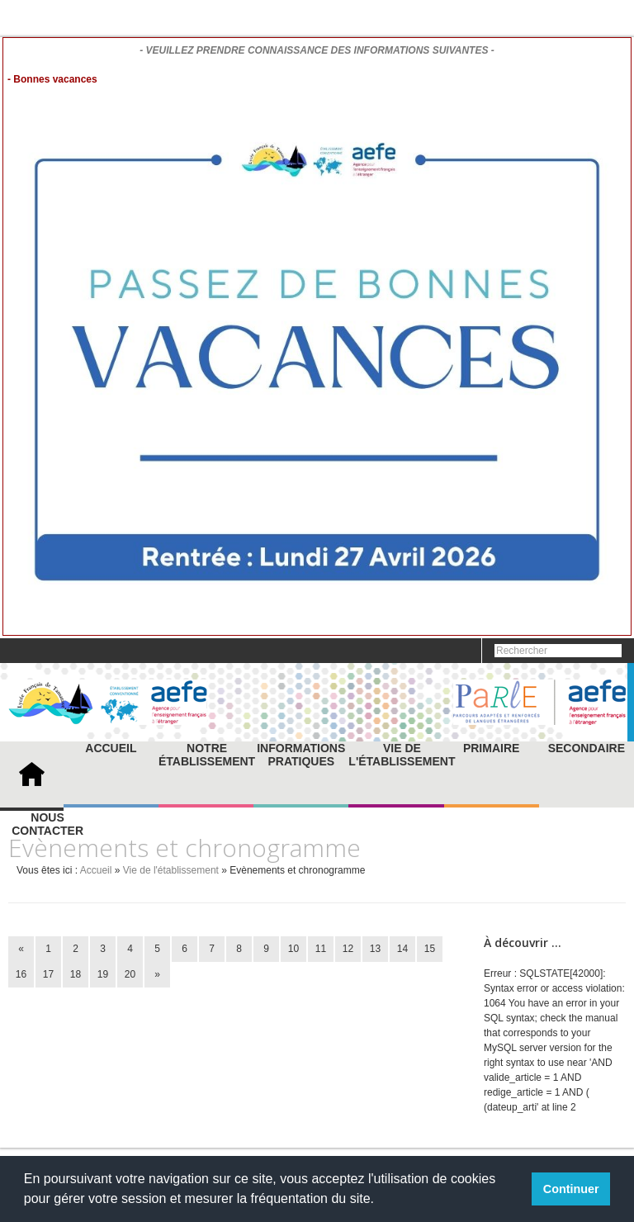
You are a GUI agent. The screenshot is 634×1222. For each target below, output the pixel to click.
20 (130, 974)
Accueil (110, 748)
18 (75, 974)
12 (348, 948)
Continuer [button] (571, 1189)
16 (21, 974)
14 (402, 948)
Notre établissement (206, 754)
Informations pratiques (301, 754)
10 (293, 948)
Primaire (491, 748)
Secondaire (586, 748)
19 (102, 974)
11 (320, 948)
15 (429, 948)
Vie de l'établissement (401, 754)
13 (375, 948)
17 (48, 974)
